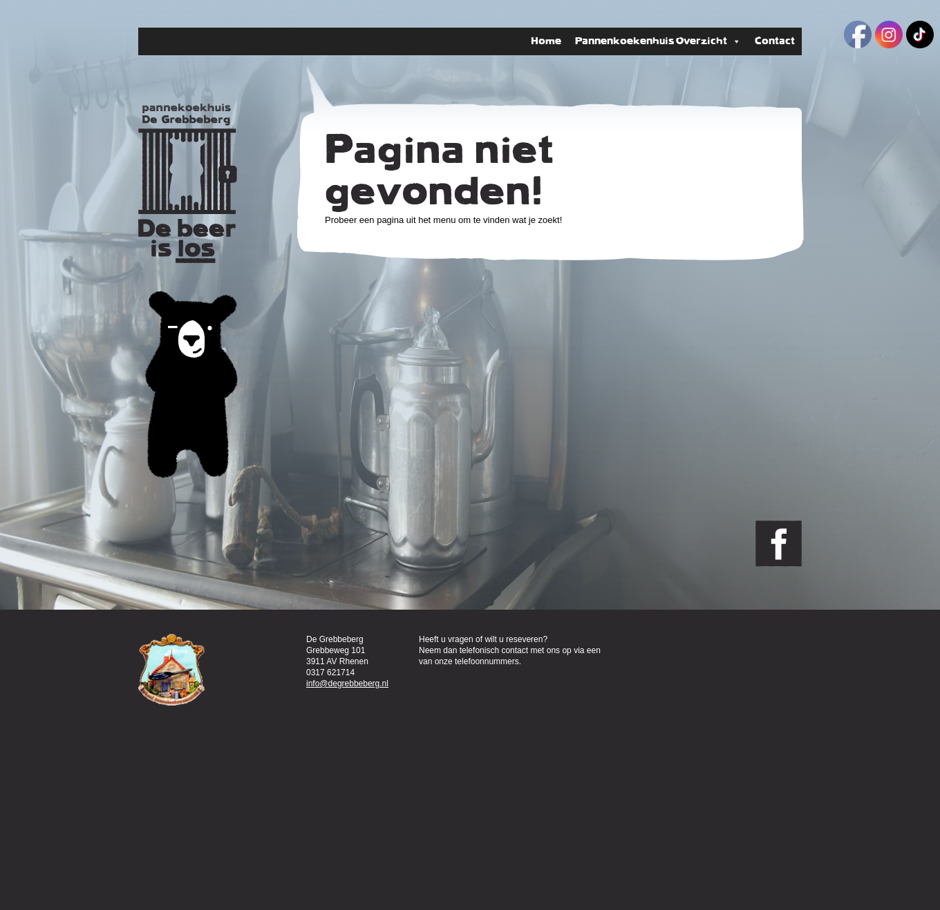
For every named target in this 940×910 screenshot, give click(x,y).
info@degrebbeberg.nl (347, 683)
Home (546, 41)
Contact (775, 41)
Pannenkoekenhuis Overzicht (658, 41)
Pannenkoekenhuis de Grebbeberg (187, 183)
